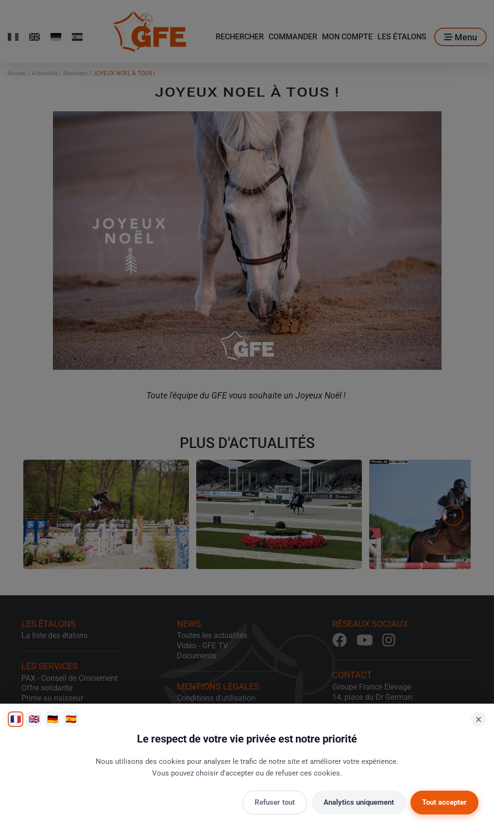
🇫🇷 (15, 719)
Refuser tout (275, 802)
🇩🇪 (52, 719)
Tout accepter (444, 802)
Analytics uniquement (359, 802)
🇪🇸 (71, 719)
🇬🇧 (34, 719)
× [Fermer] (479, 719)
